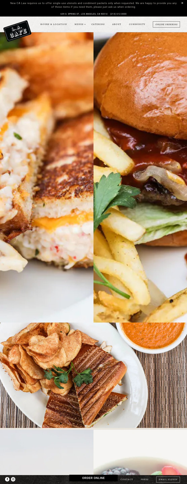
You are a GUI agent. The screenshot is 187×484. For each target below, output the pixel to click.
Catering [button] (98, 24)
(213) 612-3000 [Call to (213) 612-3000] (118, 14)
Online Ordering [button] (166, 24)
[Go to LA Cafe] (84, 14)
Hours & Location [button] (53, 24)
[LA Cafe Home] (17, 31)
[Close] (182, 3)
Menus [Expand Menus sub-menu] (79, 24)
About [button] (116, 24)
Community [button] (137, 24)
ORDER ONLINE (93, 478)
